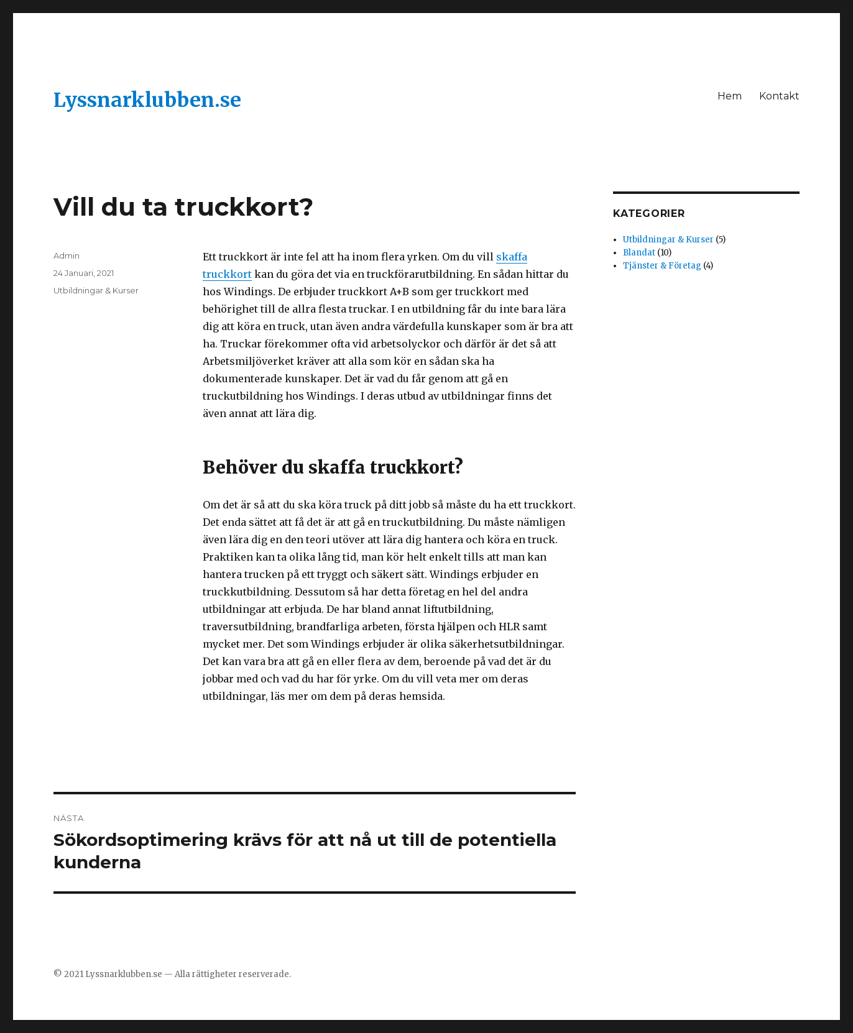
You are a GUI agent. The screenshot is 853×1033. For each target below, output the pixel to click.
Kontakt (779, 96)
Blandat (639, 252)
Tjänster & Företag (662, 265)
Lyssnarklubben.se (147, 100)
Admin (66, 255)
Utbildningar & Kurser (96, 290)
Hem (729, 96)
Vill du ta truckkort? (183, 206)
